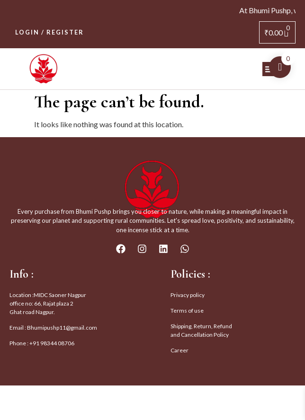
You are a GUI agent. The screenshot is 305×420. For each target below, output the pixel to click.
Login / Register (49, 32)
